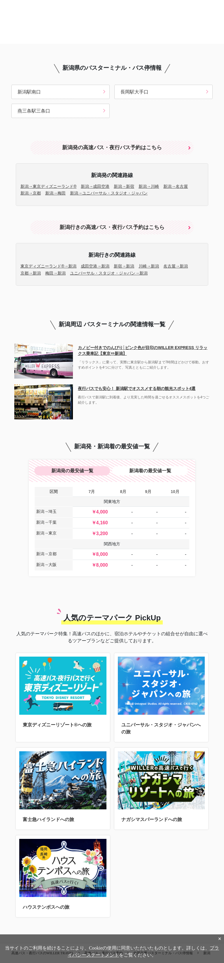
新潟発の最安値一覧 (72, 470)
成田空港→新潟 (95, 266)
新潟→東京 (46, 533)
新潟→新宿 (124, 186)
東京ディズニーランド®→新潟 (48, 266)
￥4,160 (100, 522)
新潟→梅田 (55, 193)
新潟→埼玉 (46, 511)
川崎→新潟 (149, 266)
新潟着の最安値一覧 (150, 470)
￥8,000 (100, 554)
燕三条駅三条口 (34, 110)
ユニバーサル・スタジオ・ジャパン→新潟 (109, 273)
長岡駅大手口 (134, 91)
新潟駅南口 (29, 91)
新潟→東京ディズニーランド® (48, 186)
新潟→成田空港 (95, 186)
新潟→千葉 (46, 522)
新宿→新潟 (124, 266)
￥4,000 (100, 511)
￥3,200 (100, 533)
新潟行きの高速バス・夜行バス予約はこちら (112, 227)
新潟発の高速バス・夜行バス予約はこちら (112, 147)
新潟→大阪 (46, 564)
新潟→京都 (30, 193)
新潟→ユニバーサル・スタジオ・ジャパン (109, 193)
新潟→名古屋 (175, 186)
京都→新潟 (30, 273)
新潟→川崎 (149, 186)
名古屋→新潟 (175, 266)
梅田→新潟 (55, 273)
